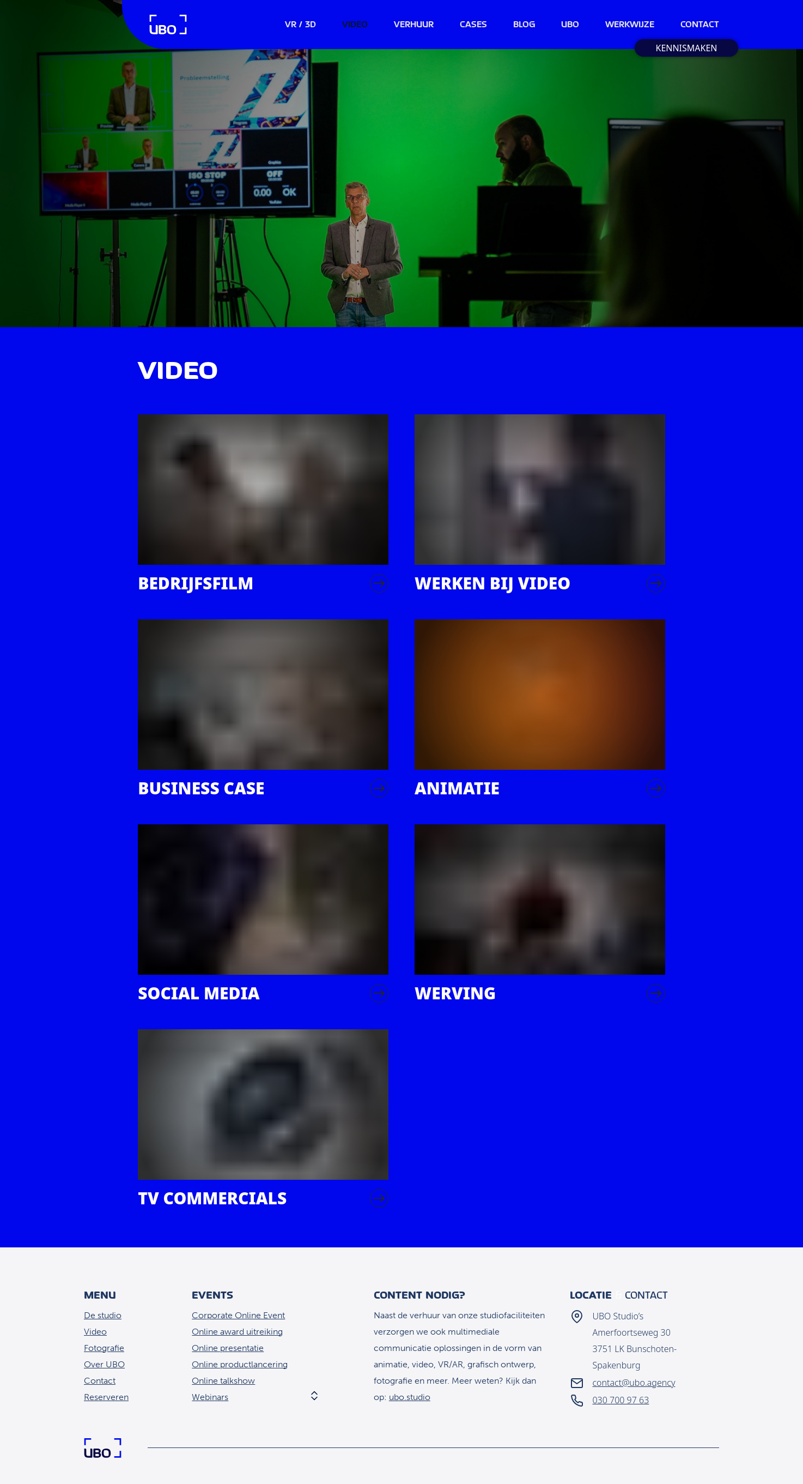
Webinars (210, 1397)
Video (95, 1331)
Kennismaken (686, 48)
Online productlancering (240, 1364)
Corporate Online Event (238, 1315)
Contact (99, 1381)
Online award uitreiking (237, 1331)
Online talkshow (223, 1381)
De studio (102, 1315)
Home (168, 24)
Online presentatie (228, 1348)
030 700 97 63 (620, 1400)
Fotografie (104, 1348)
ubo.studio (409, 1397)
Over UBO (104, 1364)
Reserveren (106, 1397)
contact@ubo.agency (633, 1383)
